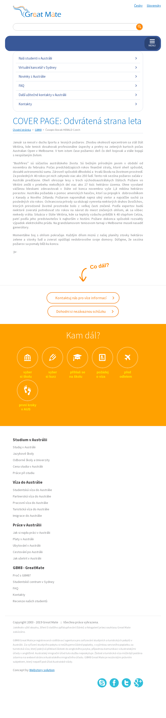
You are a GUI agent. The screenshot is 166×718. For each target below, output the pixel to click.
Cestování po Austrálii (28, 552)
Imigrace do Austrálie (27, 516)
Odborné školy (23, 460)
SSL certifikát (126, 697)
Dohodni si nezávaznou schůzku (85, 311)
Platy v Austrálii (23, 539)
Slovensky (154, 5)
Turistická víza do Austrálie (31, 509)
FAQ (78, 85)
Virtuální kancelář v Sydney (78, 67)
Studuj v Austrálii (24, 447)
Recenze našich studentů (30, 601)
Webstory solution (42, 670)
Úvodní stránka (22, 129)
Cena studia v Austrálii (28, 466)
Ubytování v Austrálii (27, 545)
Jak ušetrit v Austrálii (27, 558)
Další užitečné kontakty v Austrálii (78, 95)
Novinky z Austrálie (78, 76)
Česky (138, 5)
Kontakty (78, 104)
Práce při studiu (23, 473)
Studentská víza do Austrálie (32, 490)
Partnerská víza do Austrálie (32, 496)
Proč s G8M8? (22, 575)
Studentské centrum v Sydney (33, 582)
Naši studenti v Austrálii (78, 58)
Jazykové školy (23, 453)
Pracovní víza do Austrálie (30, 503)
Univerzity (43, 460)
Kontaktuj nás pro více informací (85, 297)
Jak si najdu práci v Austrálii (31, 533)
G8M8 (38, 129)
